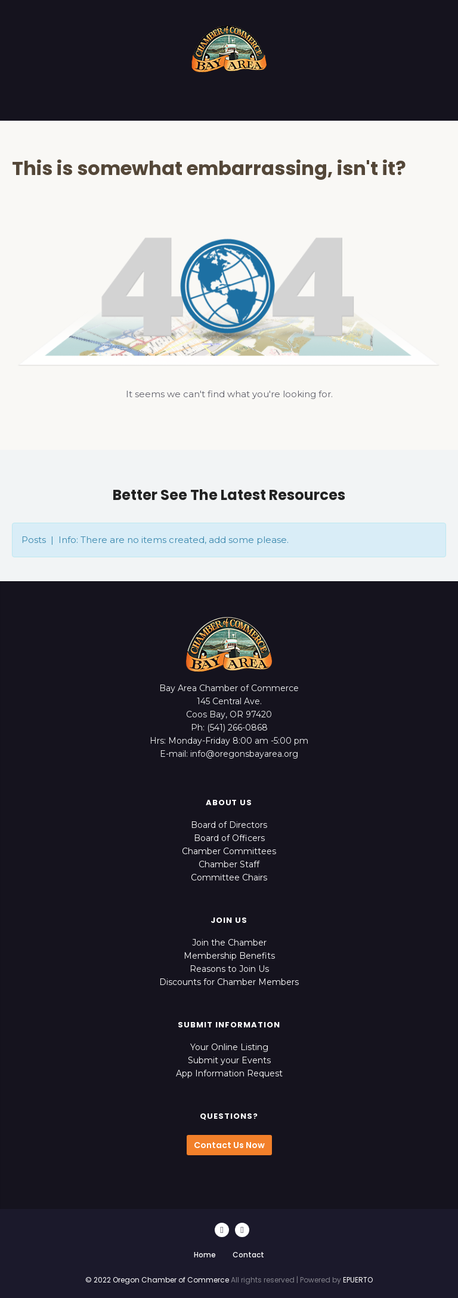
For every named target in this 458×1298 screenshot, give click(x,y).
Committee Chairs (229, 877)
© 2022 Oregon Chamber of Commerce (157, 1280)
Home (205, 1255)
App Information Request (229, 1073)
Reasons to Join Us (229, 968)
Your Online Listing (229, 1047)
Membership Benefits (229, 955)
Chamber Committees (229, 851)
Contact (248, 1255)
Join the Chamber (229, 942)
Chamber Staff (229, 864)
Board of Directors (229, 825)
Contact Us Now (229, 1145)
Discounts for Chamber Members (229, 982)
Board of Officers (229, 838)
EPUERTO (358, 1280)
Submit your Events (229, 1060)
